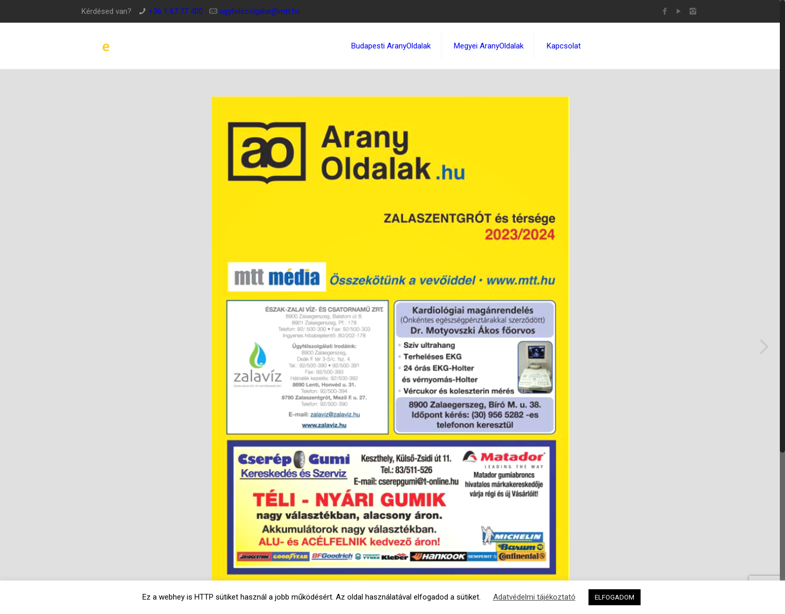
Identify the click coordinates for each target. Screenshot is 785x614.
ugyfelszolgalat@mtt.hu (260, 11)
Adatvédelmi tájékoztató (534, 597)
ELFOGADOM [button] (614, 597)
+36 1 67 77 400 (176, 11)
